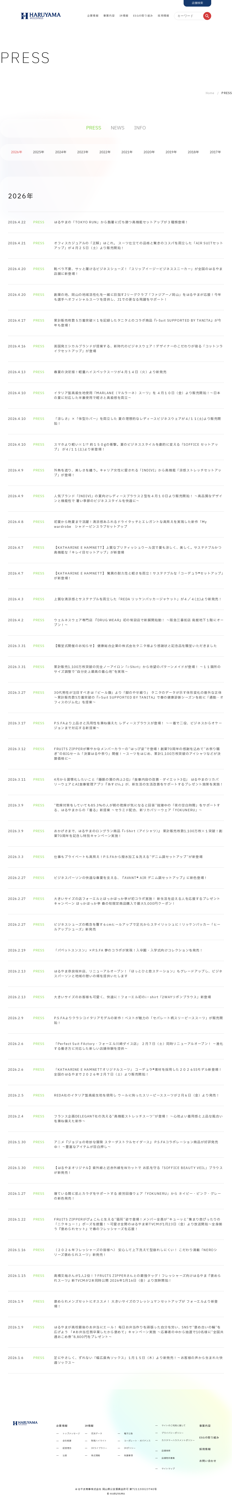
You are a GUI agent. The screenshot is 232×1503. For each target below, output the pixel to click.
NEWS (117, 128)
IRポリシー (130, 1448)
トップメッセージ (71, 1433)
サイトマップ (168, 1469)
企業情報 (93, 16)
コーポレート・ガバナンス (137, 1441)
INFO (140, 128)
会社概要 (67, 1441)
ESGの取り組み (143, 16)
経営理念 (67, 1448)
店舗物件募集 (168, 1458)
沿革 (65, 1455)
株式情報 (95, 1455)
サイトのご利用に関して (174, 1425)
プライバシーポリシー (173, 1433)
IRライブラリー (99, 1448)
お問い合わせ (208, 1461)
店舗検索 (166, 1451)
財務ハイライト (99, 1441)
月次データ (96, 1433)
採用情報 (163, 16)
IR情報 (124, 16)
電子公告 (128, 1433)
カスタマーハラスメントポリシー (178, 1440)
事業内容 (109, 16)
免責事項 (128, 1455)
